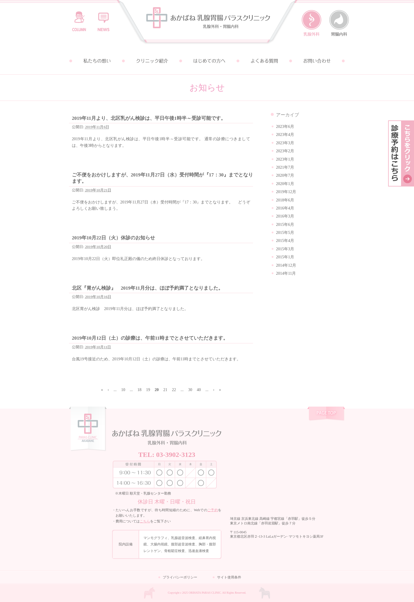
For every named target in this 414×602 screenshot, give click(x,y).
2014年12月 (286, 265)
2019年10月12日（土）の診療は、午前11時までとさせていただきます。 (150, 338)
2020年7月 (285, 175)
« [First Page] (102, 390)
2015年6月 (285, 224)
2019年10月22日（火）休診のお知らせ (113, 238)
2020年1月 (285, 184)
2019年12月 (286, 192)
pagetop (326, 414)
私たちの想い (96, 61)
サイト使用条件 (229, 577)
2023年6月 (285, 126)
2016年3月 (285, 216)
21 (165, 390)
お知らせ (103, 18)
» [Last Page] (220, 390)
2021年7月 (285, 167)
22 (174, 390)
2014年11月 (286, 273)
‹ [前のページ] (108, 390)
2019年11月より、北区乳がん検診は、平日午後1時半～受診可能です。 (149, 118)
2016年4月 (285, 208)
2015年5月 (285, 232)
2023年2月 (285, 151)
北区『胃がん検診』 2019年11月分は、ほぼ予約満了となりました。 (147, 288)
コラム (79, 18)
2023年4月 (285, 134)
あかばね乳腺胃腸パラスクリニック (207, 23)
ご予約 (212, 510)
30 (190, 390)
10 (123, 390)
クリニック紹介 (151, 61)
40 (199, 390)
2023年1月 (285, 159)
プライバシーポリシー (180, 577)
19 (148, 390)
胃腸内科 (339, 23)
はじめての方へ (207, 61)
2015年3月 (285, 249)
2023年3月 (285, 143)
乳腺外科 (311, 23)
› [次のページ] (213, 390)
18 (139, 390)
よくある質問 (262, 61)
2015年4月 (285, 241)
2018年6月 (285, 200)
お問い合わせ (317, 61)
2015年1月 (285, 257)
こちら (145, 521)
